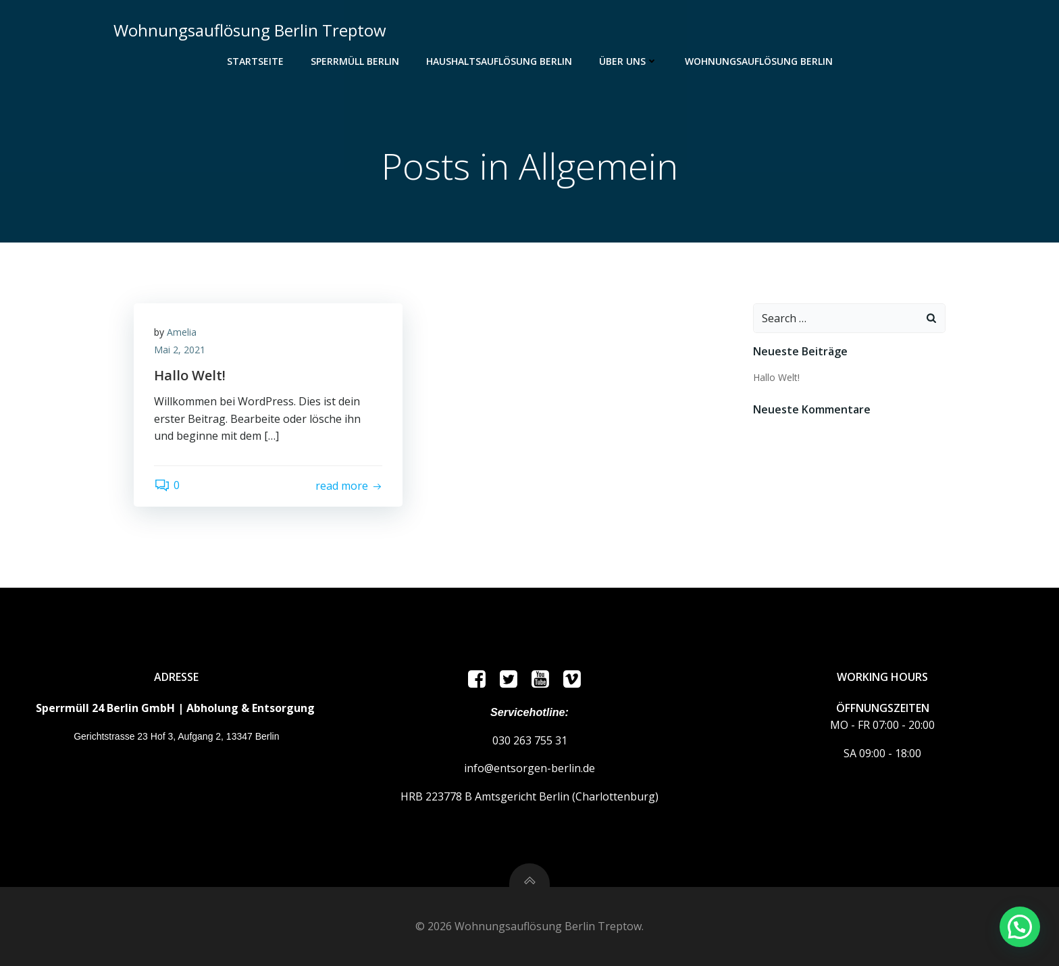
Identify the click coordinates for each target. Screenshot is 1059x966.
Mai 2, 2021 (179, 349)
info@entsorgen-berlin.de (529, 768)
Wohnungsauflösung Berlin (759, 61)
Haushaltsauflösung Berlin (499, 61)
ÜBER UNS (628, 61)
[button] (1020, 927)
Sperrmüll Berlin (355, 61)
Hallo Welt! (776, 377)
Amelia (182, 332)
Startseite (255, 61)
